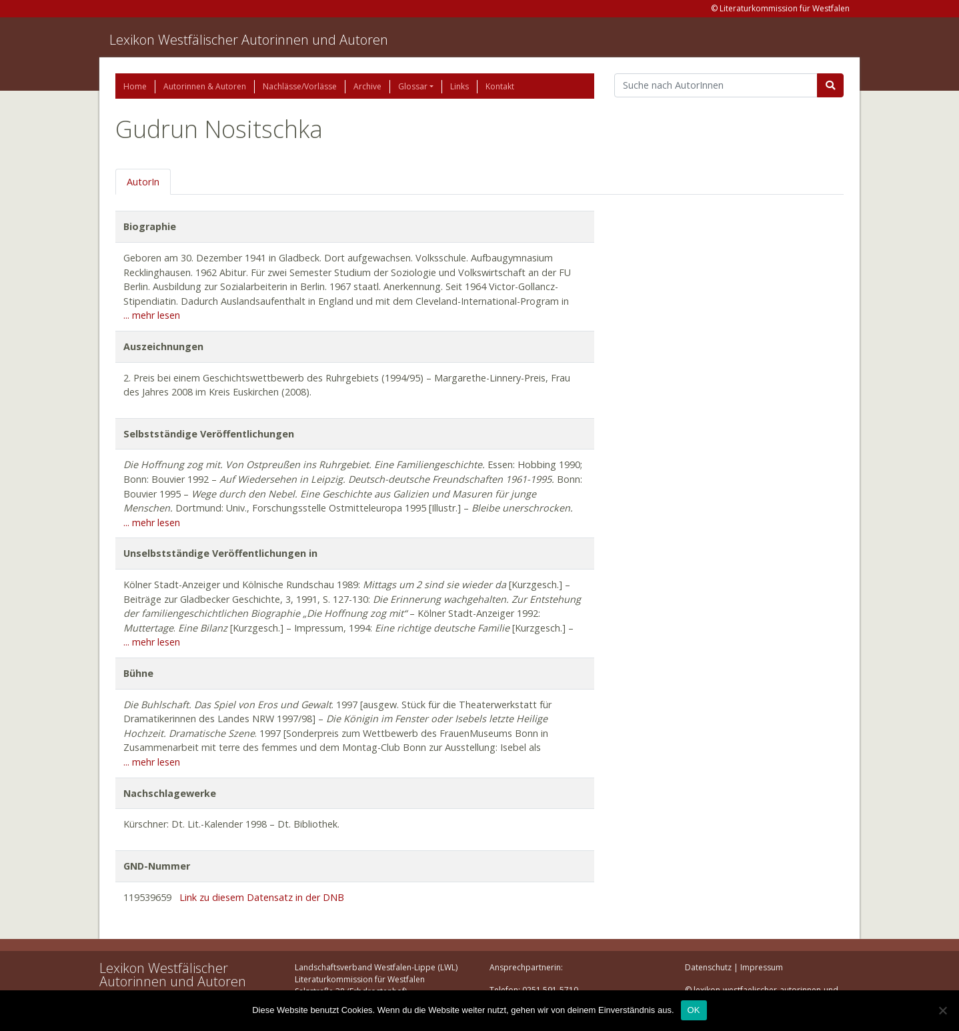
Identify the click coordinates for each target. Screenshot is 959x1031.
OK (694, 1010)
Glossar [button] (412, 86)
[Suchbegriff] (716, 85)
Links (459, 86)
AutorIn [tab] (143, 181)
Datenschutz (708, 967)
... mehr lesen (151, 315)
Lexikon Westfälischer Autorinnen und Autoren (248, 40)
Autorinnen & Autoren (204, 86)
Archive (367, 86)
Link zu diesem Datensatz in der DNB (261, 897)
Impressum (761, 967)
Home (135, 86)
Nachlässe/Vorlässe (300, 86)
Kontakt (500, 86)
